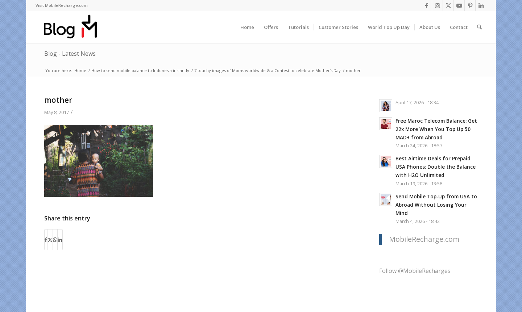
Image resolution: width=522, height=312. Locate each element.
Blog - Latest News (70, 54)
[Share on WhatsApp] (55, 239)
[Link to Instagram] (437, 5)
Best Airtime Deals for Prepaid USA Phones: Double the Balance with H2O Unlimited (435, 166)
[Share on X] (50, 239)
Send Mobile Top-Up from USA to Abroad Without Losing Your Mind (436, 204)
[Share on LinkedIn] (60, 239)
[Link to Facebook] (426, 5)
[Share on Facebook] (46, 239)
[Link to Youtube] (459, 5)
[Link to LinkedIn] (481, 5)
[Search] (479, 27)
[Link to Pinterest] (470, 5)
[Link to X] (448, 5)
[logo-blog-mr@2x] (74, 27)
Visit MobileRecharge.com (62, 5)
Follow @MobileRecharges (415, 271)
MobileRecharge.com (424, 239)
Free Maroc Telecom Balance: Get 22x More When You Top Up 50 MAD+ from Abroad (436, 129)
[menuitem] (62, 5)
